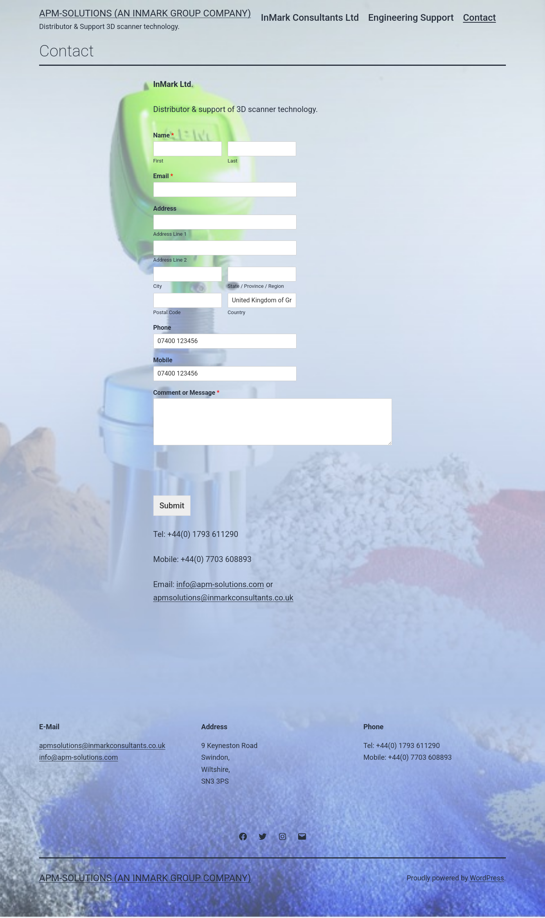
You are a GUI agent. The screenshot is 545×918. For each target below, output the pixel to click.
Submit (172, 505)
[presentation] (212, 468)
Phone (162, 327)
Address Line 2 (170, 260)
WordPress (487, 878)
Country (236, 312)
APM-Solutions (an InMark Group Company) (145, 13)
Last (232, 161)
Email (163, 176)
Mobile (163, 360)
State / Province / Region (256, 286)
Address (165, 208)
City (157, 286)
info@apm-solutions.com (220, 584)
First (158, 161)
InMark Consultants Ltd (310, 17)
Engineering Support (411, 17)
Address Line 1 (170, 234)
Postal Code (167, 312)
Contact (479, 17)
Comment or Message (186, 392)
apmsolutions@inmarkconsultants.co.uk (223, 597)
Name (163, 135)
